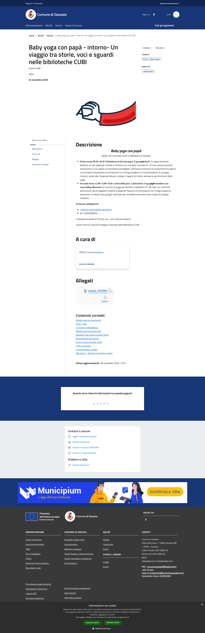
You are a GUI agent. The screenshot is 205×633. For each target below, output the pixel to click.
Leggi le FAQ (31, 593)
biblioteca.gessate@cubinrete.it (96, 209)
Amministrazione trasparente (77, 588)
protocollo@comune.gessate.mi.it (167, 573)
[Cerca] (176, 14)
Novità (41, 35)
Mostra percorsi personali (88, 320)
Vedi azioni (161, 48)
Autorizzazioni (70, 563)
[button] (102, 628)
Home (31, 35)
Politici (29, 558)
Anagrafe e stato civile (74, 539)
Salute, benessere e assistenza (78, 558)
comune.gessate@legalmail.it (161, 566)
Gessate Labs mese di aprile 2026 (92, 335)
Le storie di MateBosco (87, 327)
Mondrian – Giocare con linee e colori (94, 353)
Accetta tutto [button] (92, 623)
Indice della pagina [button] (39, 140)
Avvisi (105, 549)
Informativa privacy (73, 597)
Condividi (148, 48)
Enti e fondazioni (33, 553)
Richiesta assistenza (35, 598)
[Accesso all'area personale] (169, 3)
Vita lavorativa (70, 544)
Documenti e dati (33, 567)
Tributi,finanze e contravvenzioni (78, 553)
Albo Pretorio (70, 593)
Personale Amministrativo (37, 563)
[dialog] (102, 617)
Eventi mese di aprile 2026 (89, 342)
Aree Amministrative (35, 544)
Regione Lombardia (34, 3)
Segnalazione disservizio (36, 588)
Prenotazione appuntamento (38, 584)
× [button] (202, 605)
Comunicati (108, 544)
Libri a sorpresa (83, 346)
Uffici (28, 549)
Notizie (50, 35)
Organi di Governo (34, 539)
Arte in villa (81, 324)
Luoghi (106, 562)
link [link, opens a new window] (127, 617)
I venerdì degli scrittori (87, 349)
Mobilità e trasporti (72, 549)
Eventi (106, 566)
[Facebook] (153, 14)
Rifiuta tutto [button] (113, 622)
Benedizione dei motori (87, 338)
